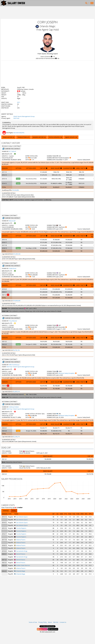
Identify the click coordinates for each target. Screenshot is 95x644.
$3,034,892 (15, 190)
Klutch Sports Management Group (24, 116)
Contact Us (63, 622)
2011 (18, 102)
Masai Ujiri (12, 221)
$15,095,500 (16, 254)
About (50, 622)
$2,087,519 (16, 391)
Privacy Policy (42, 622)
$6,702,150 (16, 350)
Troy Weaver (13, 321)
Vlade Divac (12, 268)
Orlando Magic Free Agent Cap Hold (47, 28)
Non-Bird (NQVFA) (19, 133)
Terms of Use (33, 622)
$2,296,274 (16, 437)
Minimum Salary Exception (66, 373)
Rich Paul (16, 118)
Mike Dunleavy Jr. (14, 365)
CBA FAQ (55, 622)
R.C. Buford (12, 151)
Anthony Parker (14, 407)
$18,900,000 (16, 301)
